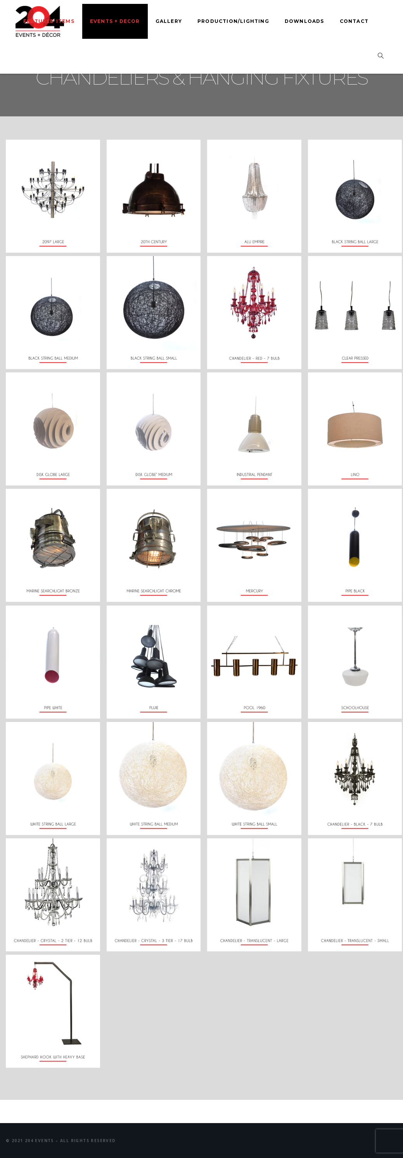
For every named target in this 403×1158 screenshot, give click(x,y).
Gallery (169, 21)
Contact (354, 21)
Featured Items (48, 21)
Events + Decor (115, 21)
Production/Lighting (233, 21)
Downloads (304, 21)
